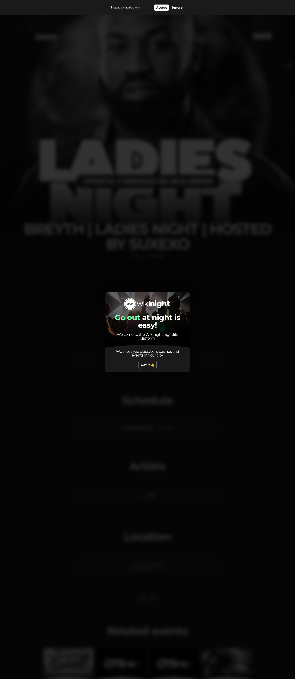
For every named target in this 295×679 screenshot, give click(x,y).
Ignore (177, 7)
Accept (161, 7)
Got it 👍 (147, 365)
